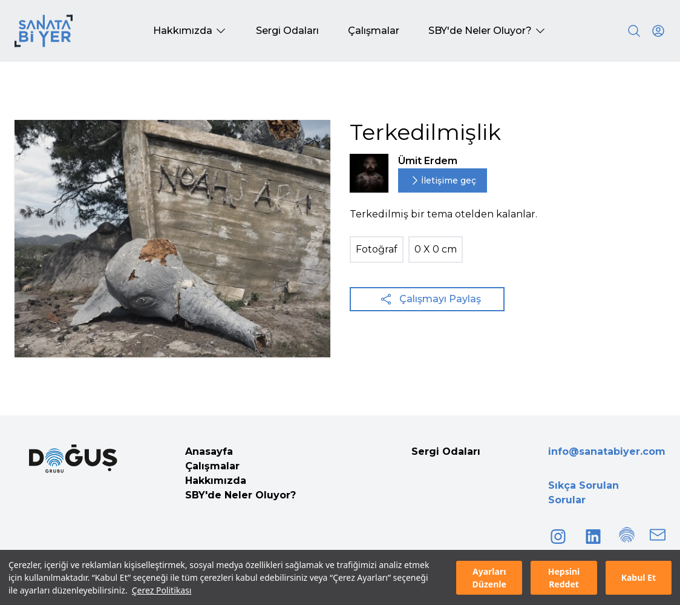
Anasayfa (209, 451)
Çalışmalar (212, 466)
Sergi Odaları (445, 451)
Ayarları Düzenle (489, 578)
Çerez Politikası (162, 590)
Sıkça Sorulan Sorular (583, 493)
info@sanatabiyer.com (606, 451)
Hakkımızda (215, 480)
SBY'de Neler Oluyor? (240, 495)
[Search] (634, 31)
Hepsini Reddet (564, 578)
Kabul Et (638, 577)
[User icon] (658, 31)
